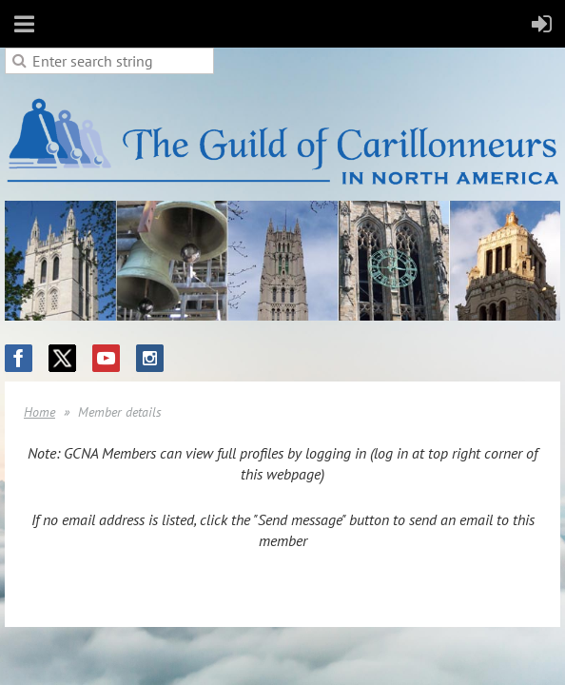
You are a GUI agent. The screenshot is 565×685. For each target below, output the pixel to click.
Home (39, 412)
